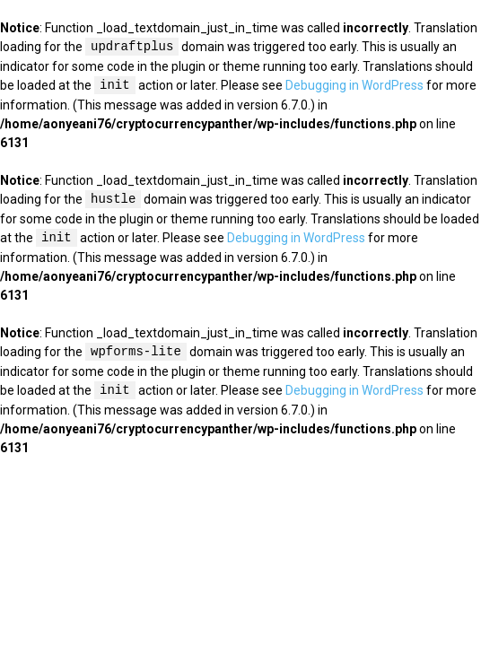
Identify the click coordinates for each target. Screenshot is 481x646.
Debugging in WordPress (354, 86)
